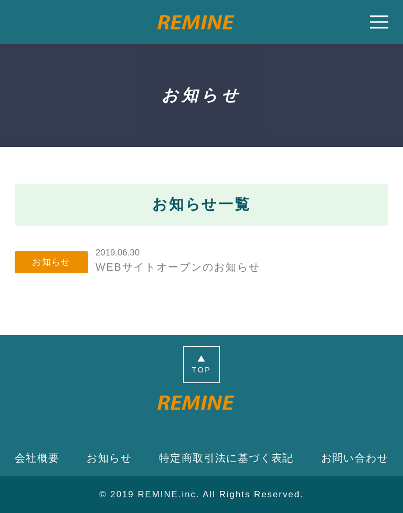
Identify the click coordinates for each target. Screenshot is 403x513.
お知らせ (109, 458)
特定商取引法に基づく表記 (226, 458)
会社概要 (37, 458)
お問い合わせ (354, 458)
